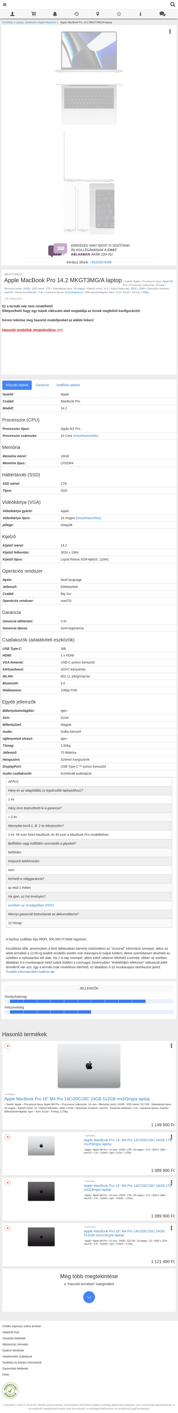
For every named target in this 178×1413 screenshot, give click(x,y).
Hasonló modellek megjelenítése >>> (32, 330)
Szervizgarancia (74, 292)
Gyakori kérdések (13, 1350)
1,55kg (127, 1152)
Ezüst (126, 292)
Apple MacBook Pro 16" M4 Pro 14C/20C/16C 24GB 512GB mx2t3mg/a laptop (77, 1099)
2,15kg (64, 1111)
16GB (26, 288)
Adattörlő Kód (10, 1332)
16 (35, 1108)
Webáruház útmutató (15, 1344)
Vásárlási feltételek (14, 1338)
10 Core (160, 285)
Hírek (5, 1374)
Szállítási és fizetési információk (21, 1362)
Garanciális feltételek (15, 1368)
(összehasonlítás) (86, 436)
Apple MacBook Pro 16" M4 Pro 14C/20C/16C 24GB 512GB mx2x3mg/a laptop (124, 1233)
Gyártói (164, 1108)
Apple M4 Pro (52, 1104)
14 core (92, 1104)
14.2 (105, 288)
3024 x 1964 (138, 288)
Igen (111, 292)
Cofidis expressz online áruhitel (21, 1326)
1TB (48, 288)
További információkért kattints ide (30, 972)
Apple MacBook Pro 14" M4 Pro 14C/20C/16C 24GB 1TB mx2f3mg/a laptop (128, 1142)
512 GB (144, 1104)
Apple (137, 281)
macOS (8, 292)
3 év (40, 292)
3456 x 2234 (66, 1108)
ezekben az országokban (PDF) (31, 905)
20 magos (10, 1108)
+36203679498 (100, 262)
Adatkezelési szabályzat (17, 1356)
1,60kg (145, 292)
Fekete (120, 1198)
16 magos (79, 288)
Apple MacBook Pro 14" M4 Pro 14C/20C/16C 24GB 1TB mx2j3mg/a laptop (128, 1187)
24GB (121, 1104)
